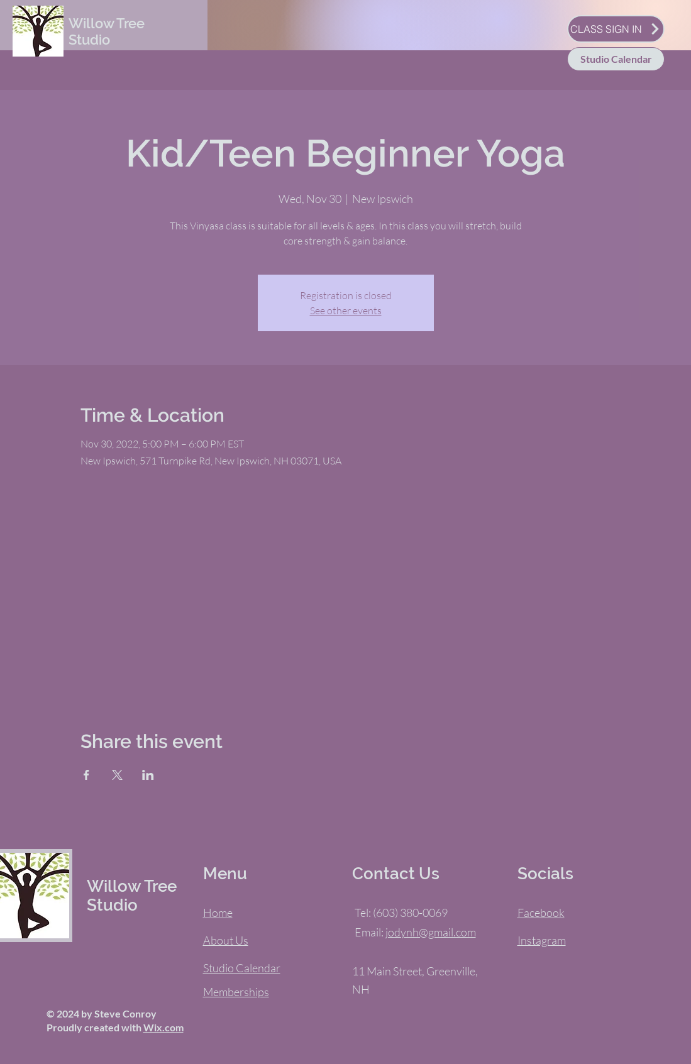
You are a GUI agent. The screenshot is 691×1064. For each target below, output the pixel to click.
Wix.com (163, 1027)
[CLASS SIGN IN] (616, 29)
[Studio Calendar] (616, 59)
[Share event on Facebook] (86, 775)
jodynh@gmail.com (430, 932)
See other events (346, 310)
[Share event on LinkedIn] (148, 775)
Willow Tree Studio (107, 31)
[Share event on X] (117, 775)
